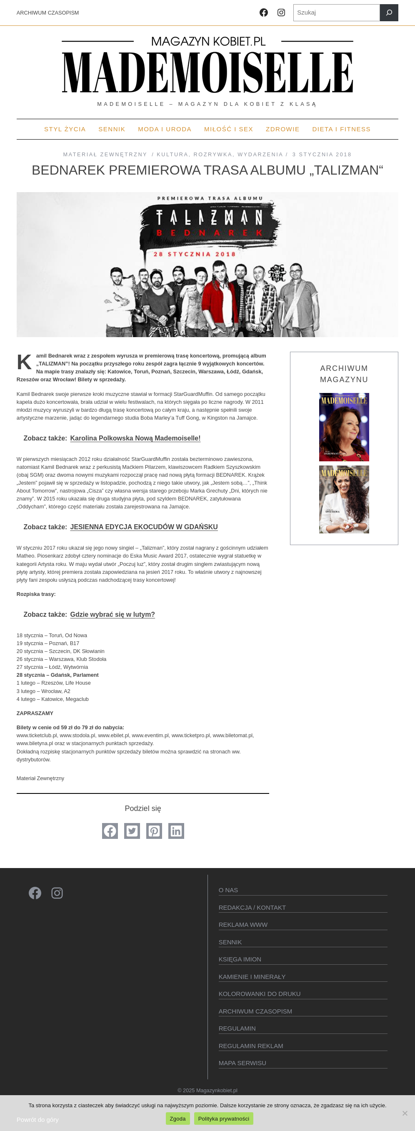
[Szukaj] (389, 12)
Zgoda (178, 1119)
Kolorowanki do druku (260, 993)
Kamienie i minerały (252, 976)
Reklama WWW (243, 924)
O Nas (228, 889)
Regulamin (237, 1028)
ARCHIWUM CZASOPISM (48, 13)
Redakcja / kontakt (252, 907)
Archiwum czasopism (255, 1011)
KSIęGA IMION (240, 959)
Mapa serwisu (242, 1062)
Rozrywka (213, 154)
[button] (110, 831)
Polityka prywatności (224, 1119)
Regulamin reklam (251, 1045)
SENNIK (230, 942)
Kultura (172, 154)
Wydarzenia (260, 154)
